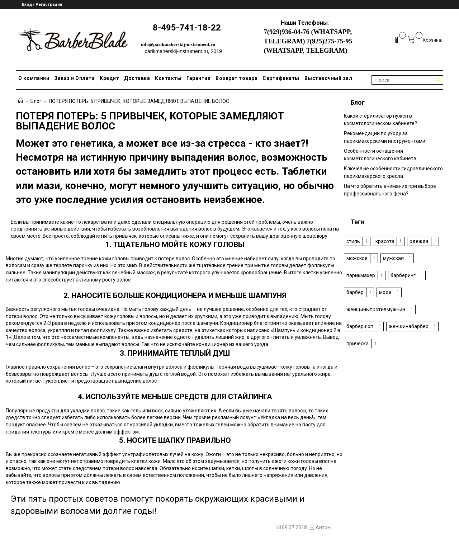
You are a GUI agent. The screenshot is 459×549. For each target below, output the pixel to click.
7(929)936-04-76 (286, 32)
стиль (353, 241)
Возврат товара (236, 78)
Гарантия (198, 78)
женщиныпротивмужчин (375, 309)
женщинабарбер (409, 326)
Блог (36, 101)
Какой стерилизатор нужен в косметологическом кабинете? (380, 119)
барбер (355, 292)
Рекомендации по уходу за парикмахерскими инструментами (384, 137)
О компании (33, 78)
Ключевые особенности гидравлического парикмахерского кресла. (393, 172)
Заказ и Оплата (74, 78)
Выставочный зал (328, 78)
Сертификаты (280, 78)
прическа (357, 343)
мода (385, 292)
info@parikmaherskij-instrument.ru (178, 44)
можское (357, 258)
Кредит (109, 78)
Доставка (137, 78)
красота (384, 241)
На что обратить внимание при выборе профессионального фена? (390, 190)
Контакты (168, 78)
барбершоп (359, 326)
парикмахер (360, 275)
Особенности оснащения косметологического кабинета (380, 154)
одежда (419, 241)
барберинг (403, 275)
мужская (393, 258)
